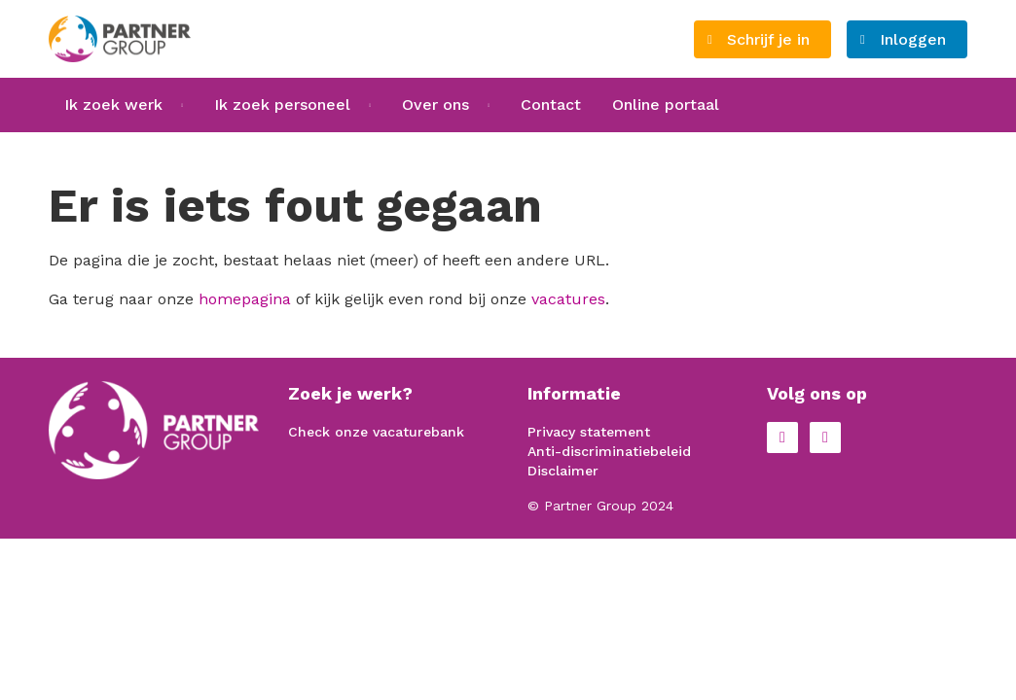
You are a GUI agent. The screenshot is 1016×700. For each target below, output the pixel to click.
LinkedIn (825, 437)
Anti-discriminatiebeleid (609, 451)
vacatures (568, 299)
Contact (551, 104)
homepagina (245, 299)
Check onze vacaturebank (376, 431)
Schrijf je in (768, 39)
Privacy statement (588, 431)
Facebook (782, 437)
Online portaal (665, 104)
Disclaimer (563, 470)
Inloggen (913, 39)
